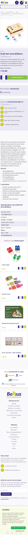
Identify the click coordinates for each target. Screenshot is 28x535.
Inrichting (14, 441)
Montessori (14, 434)
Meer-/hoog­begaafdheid (14, 432)
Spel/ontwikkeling (14, 437)
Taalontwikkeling (5, 13)
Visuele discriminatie (17, 13)
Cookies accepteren (18, 527)
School (14, 448)
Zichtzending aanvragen (14, 415)
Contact (14, 417)
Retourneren (14, 413)
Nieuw (14, 444)
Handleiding (6, 92)
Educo (2, 51)
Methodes (14, 430)
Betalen (14, 403)
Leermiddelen (9, 12)
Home (2, 12)
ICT (14, 446)
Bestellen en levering (14, 408)
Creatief (14, 439)
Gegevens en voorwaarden (14, 410)
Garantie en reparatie (14, 406)
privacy (20, 522)
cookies (4, 524)
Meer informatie (5, 68)
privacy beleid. (5, 499)
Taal (17, 12)
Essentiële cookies (20, 531)
